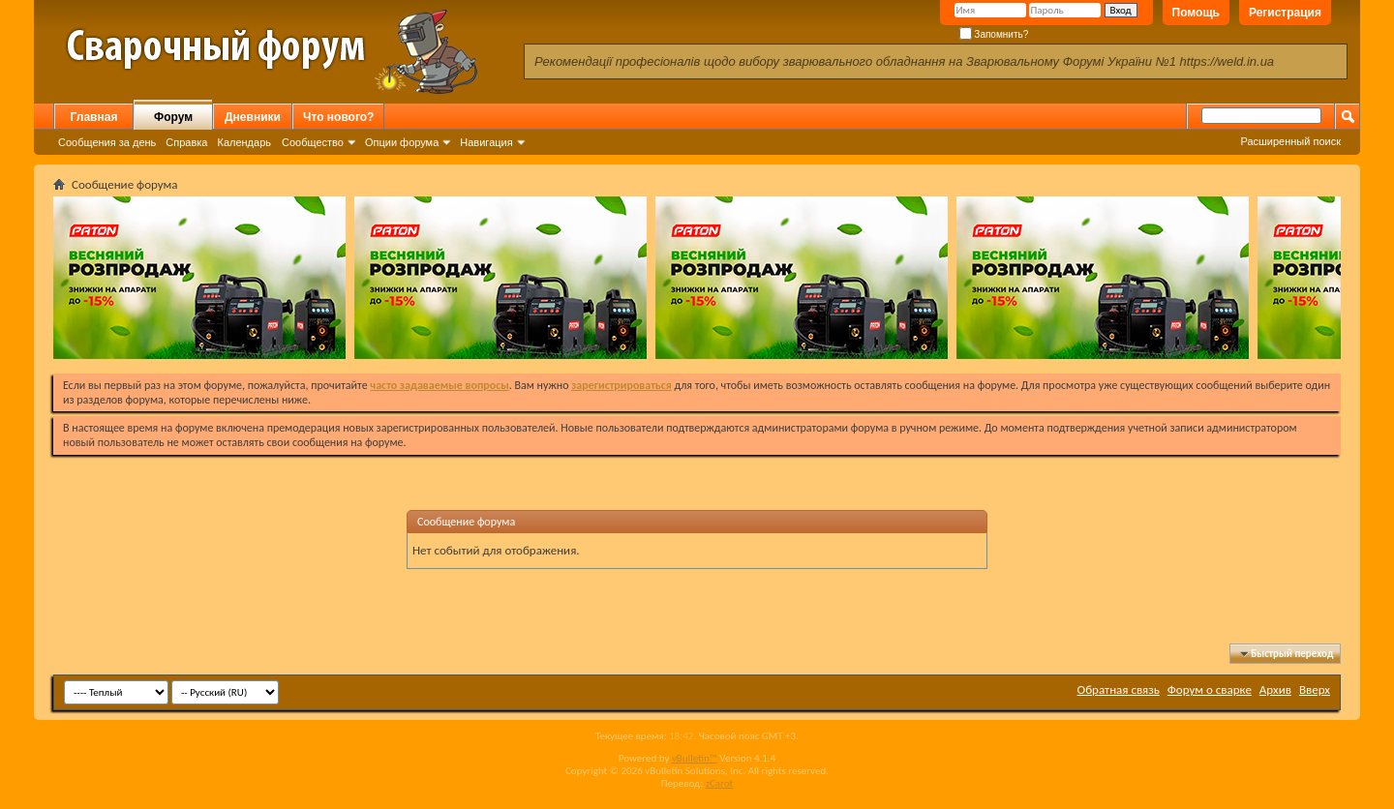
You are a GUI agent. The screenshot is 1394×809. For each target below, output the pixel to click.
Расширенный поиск (1290, 141)
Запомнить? (994, 34)
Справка (186, 142)
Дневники (253, 117)
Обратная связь (1118, 689)
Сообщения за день (107, 142)
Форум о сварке (1209, 689)
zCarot (720, 783)
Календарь (244, 142)
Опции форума (402, 142)
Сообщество (313, 142)
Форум (173, 117)
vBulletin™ (694, 758)
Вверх (1314, 689)
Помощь (1196, 12)
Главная (94, 117)
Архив (1275, 689)
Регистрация (1285, 12)
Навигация (486, 142)
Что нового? (338, 117)
